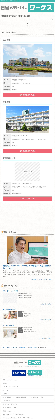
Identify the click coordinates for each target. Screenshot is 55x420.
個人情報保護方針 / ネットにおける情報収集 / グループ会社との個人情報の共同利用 (23, 397)
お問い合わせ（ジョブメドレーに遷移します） (14, 414)
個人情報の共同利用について (10, 404)
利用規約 (5, 383)
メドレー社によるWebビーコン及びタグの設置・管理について (18, 418)
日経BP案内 (6, 393)
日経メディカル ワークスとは (10, 380)
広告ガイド (5, 390)
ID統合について (6, 400)
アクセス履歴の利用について (10, 407)
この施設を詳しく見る (27, 95)
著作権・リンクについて (9, 411)
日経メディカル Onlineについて (10, 386)
